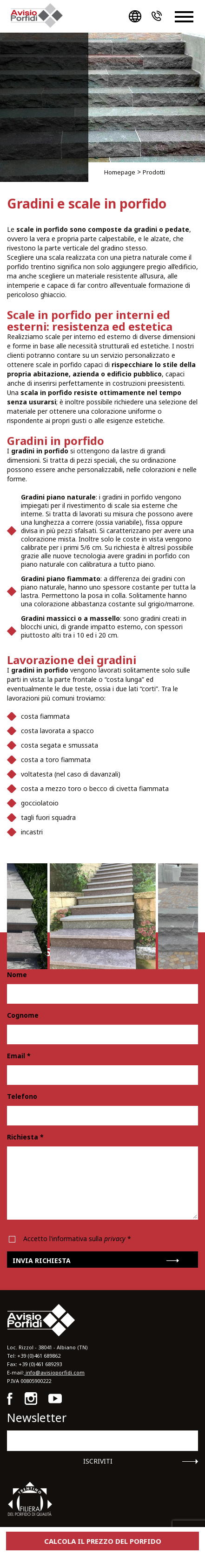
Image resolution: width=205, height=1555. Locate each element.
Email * (19, 1056)
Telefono (22, 1096)
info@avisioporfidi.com (54, 1372)
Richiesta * (25, 1137)
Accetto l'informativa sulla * (77, 1238)
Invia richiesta (42, 1260)
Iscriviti (97, 1461)
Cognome (23, 1015)
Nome (17, 975)
